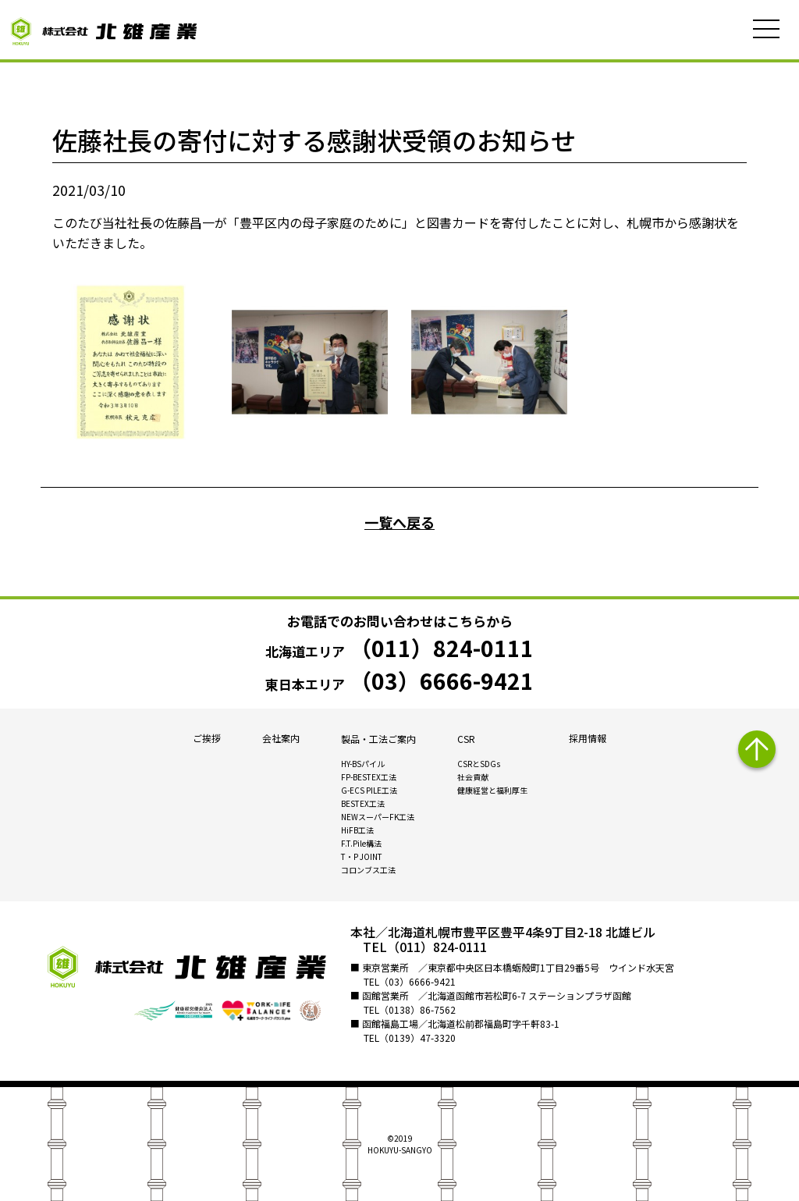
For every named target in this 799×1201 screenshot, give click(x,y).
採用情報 (587, 738)
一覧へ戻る (399, 522)
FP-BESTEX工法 (368, 777)
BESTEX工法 (363, 804)
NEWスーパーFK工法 (377, 817)
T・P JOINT (361, 857)
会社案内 (281, 738)
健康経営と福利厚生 (492, 791)
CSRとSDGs (478, 764)
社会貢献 (472, 777)
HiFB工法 (357, 831)
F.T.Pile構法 (361, 844)
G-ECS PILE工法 (369, 791)
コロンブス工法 (368, 870)
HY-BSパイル (363, 764)
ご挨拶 (207, 738)
